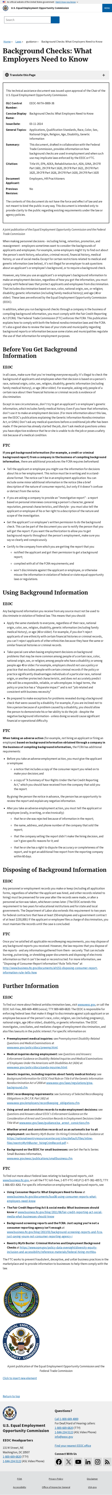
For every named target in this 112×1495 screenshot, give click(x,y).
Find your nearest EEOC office (73, 1446)
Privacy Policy (56, 1478)
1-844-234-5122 (12, 1461)
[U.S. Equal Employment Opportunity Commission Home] (48, 8)
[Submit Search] (55, 19)
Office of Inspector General (56, 1487)
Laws (18, 41)
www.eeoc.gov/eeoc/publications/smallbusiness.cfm (39, 1158)
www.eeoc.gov (86, 1004)
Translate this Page (22, 75)
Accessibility (19, 1487)
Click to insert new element (20, 1378)
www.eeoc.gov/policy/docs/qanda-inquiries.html (37, 1067)
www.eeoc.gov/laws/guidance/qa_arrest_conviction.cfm (54, 1123)
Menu (107, 8)
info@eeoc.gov (64, 1437)
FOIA (19, 1478)
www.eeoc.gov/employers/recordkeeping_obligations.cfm (43, 1103)
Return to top (11, 1396)
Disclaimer (92, 1478)
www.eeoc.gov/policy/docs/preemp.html (32, 1047)
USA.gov (92, 1487)
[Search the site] (27, 19)
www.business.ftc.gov (16, 1180)
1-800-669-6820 (12, 1457)
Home (7, 41)
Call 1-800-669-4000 (66, 1419)
